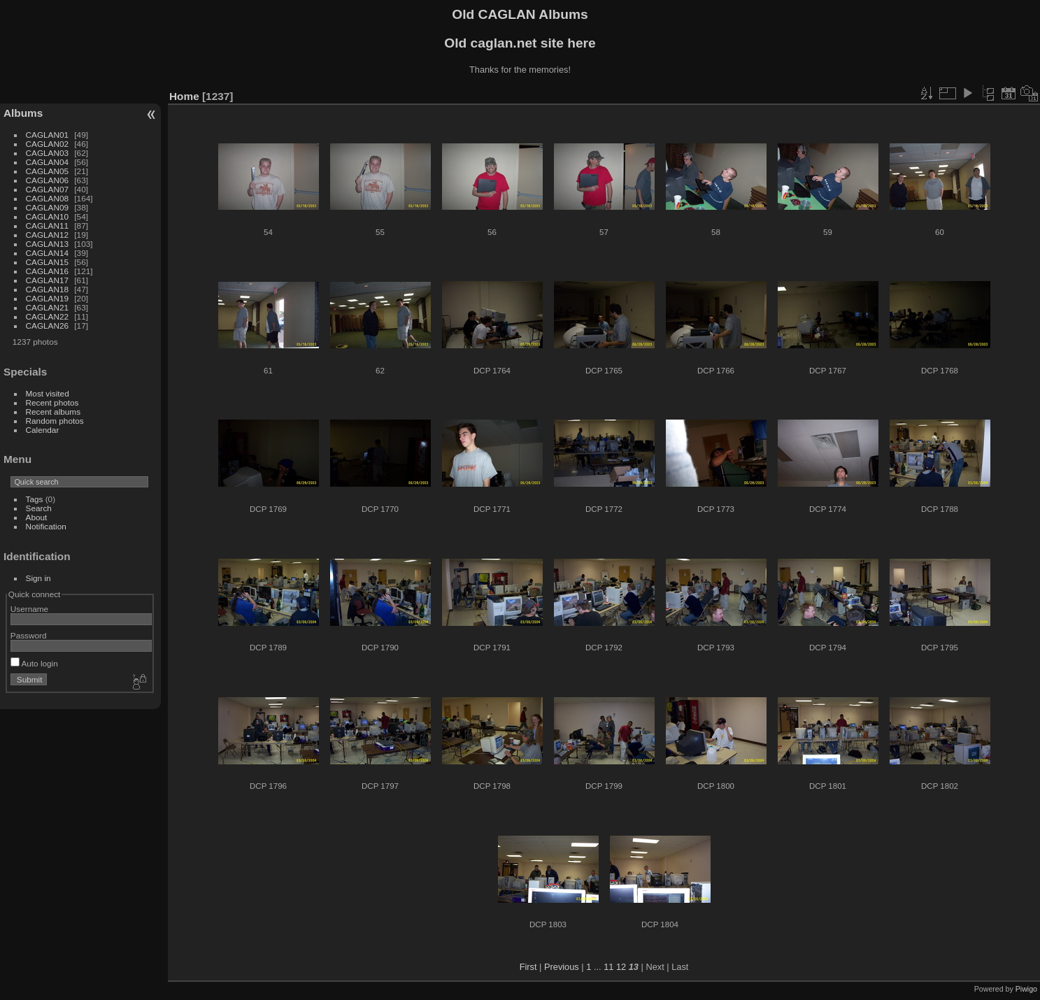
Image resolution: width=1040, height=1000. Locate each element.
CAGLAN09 (47, 207)
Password (28, 635)
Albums (23, 113)
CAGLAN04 (47, 161)
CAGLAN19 (47, 298)
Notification (46, 526)
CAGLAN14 (47, 252)
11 (608, 967)
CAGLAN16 (47, 271)
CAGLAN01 (47, 134)
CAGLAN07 (47, 189)
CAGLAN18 (47, 289)
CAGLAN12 (47, 234)
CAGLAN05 (47, 171)
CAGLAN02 (47, 143)
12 (621, 967)
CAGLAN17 (47, 280)
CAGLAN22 (47, 316)
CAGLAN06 (47, 180)
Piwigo (1026, 989)
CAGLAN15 (47, 261)
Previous (561, 967)
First (528, 967)
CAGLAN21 (47, 307)
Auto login (34, 663)
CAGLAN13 (47, 243)
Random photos (55, 420)
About (37, 517)
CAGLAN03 (47, 152)
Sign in (38, 578)
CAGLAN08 (47, 198)
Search (39, 508)
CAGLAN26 (47, 325)
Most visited (47, 393)
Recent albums (53, 411)
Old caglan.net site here (519, 43)
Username (29, 608)
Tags (34, 498)
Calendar (42, 429)
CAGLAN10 (47, 216)
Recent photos (52, 402)
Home (184, 96)
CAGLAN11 (47, 225)
